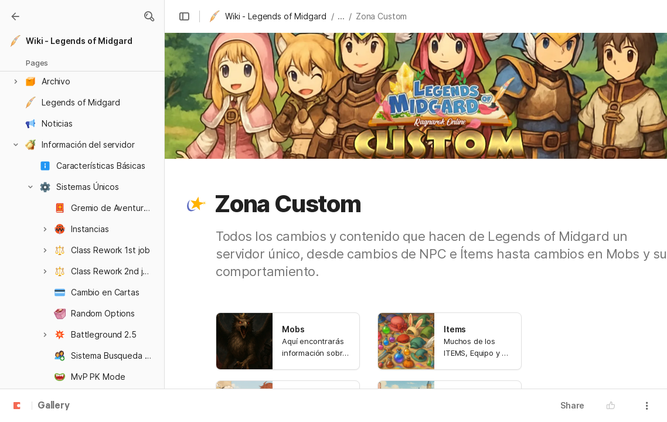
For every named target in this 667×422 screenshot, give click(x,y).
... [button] (341, 16)
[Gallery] (15, 16)
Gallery (54, 406)
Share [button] (572, 405)
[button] (149, 16)
